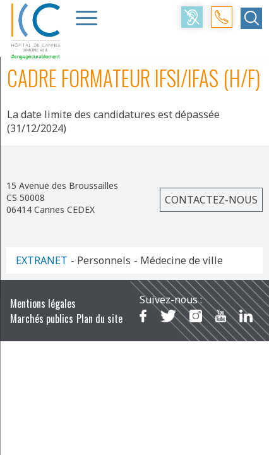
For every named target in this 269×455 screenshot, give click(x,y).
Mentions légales (43, 303)
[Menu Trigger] (86, 17)
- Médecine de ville (178, 260)
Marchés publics (41, 318)
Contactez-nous (211, 200)
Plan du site (99, 318)
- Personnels (101, 260)
